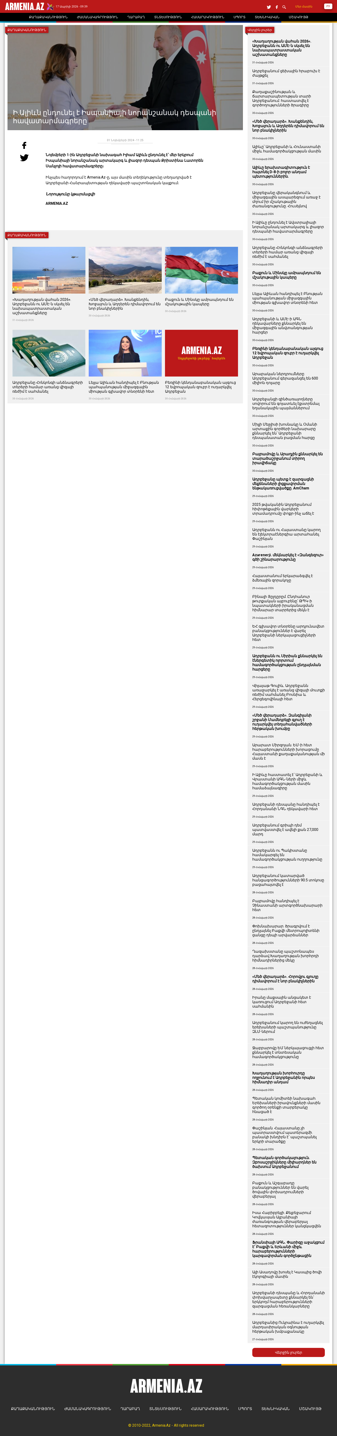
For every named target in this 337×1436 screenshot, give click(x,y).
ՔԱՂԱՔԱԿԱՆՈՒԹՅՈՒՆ (33, 1409)
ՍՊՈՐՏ (245, 1409)
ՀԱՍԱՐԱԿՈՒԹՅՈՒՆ (210, 1409)
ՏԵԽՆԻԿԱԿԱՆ (275, 1409)
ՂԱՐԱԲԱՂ (130, 1409)
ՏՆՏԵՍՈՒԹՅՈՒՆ (165, 1409)
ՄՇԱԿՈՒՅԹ (310, 1409)
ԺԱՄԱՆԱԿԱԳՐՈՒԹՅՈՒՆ (87, 1409)
